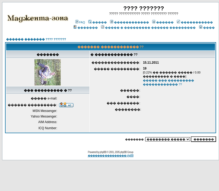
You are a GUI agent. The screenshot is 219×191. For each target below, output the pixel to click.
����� (97, 22)
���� (207, 27)
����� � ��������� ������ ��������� (148, 27)
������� (85, 27)
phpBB (103, 152)
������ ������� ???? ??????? (36, 39)
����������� (195, 22)
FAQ (80, 22)
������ (163, 22)
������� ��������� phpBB (111, 155)
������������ (129, 22)
